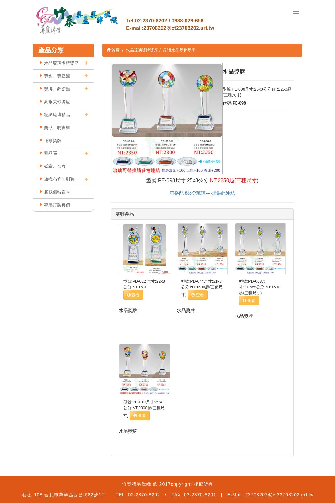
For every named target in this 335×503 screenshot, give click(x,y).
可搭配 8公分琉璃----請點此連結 (202, 193)
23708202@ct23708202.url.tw (178, 28)
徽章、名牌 (55, 166)
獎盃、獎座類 (57, 75)
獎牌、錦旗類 (57, 88)
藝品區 (50, 153)
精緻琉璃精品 (57, 114)
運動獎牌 (52, 140)
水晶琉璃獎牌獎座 (61, 63)
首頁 (113, 50)
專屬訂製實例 (57, 204)
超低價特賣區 (57, 192)
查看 (133, 295)
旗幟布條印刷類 (59, 179)
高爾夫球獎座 (57, 101)
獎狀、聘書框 (57, 127)
